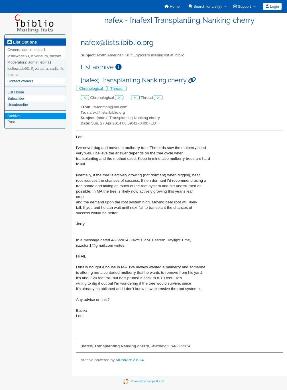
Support (242, 6)
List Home (15, 92)
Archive (13, 116)
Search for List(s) (205, 6)
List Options (22, 42)
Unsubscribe (17, 105)
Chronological (91, 88)
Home (172, 6)
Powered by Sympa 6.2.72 (147, 381)
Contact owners (20, 81)
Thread (117, 88)
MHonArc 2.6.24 (130, 360)
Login (272, 6)
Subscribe (15, 98)
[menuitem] (172, 6)
